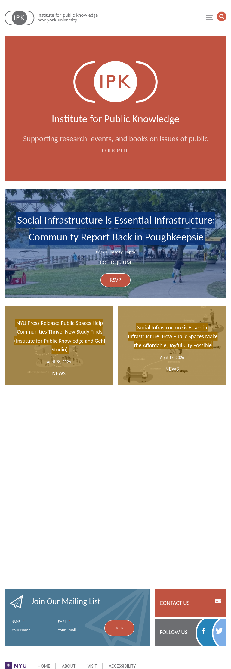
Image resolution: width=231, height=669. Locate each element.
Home (44, 666)
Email (64, 621)
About (69, 666)
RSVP (115, 280)
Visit (92, 666)
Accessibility (122, 666)
